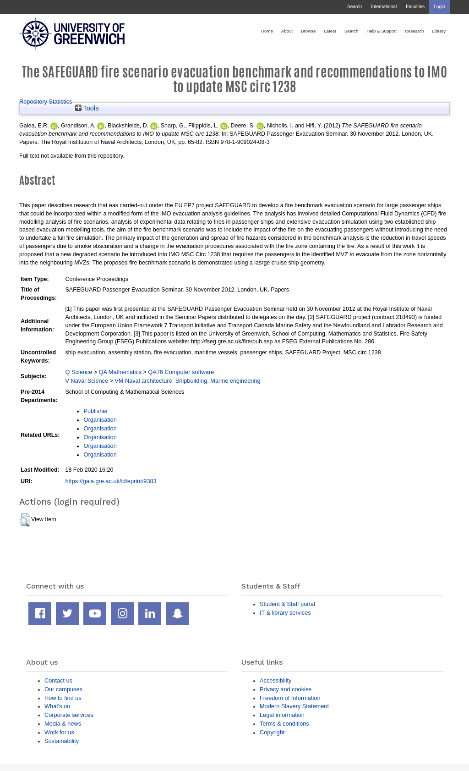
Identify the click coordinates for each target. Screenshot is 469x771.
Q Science (78, 372)
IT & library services (285, 612)
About (287, 30)
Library (439, 30)
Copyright (272, 732)
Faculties (415, 6)
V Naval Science (86, 380)
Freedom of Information (290, 697)
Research (414, 30)
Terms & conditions (284, 723)
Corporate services (68, 714)
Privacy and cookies (285, 689)
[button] (25, 520)
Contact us (58, 680)
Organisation (99, 419)
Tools (87, 108)
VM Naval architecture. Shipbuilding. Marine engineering (187, 380)
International (384, 6)
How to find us (63, 697)
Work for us (59, 732)
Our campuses (63, 689)
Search (354, 6)
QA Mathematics (120, 372)
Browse (308, 30)
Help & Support (381, 30)
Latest (330, 30)
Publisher (95, 411)
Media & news (62, 723)
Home (267, 30)
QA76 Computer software (181, 372)
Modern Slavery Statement (294, 706)
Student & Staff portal (287, 603)
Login (439, 6)
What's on (57, 706)
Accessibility (275, 680)
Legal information (282, 714)
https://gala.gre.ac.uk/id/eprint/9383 (110, 481)
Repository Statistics (45, 101)
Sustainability (61, 741)
